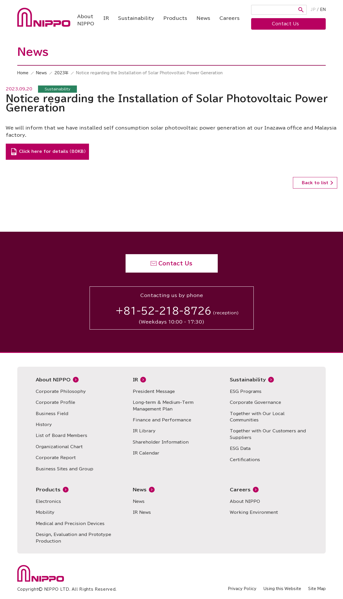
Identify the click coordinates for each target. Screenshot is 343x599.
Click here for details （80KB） (52, 151)
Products (175, 18)
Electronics (48, 501)
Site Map (317, 589)
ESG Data (240, 448)
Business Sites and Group (64, 469)
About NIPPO (85, 20)
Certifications (245, 460)
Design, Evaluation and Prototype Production (73, 538)
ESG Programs (245, 391)
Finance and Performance (162, 420)
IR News (142, 512)
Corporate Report (56, 458)
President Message (154, 391)
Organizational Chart (59, 447)
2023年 (61, 73)
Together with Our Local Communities (257, 417)
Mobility (45, 512)
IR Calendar (146, 453)
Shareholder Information (161, 442)
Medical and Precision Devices (70, 524)
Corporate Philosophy (61, 391)
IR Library (144, 431)
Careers (229, 18)
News (203, 18)
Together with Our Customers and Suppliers (268, 434)
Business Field (52, 414)
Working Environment (254, 512)
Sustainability (136, 18)
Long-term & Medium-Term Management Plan (163, 405)
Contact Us (175, 263)
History (44, 425)
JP (313, 10)
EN (323, 10)
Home (23, 73)
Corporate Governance (255, 402)
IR (106, 18)
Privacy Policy (242, 589)
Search (300, 9)
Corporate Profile (55, 402)
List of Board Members (61, 435)
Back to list (315, 183)
